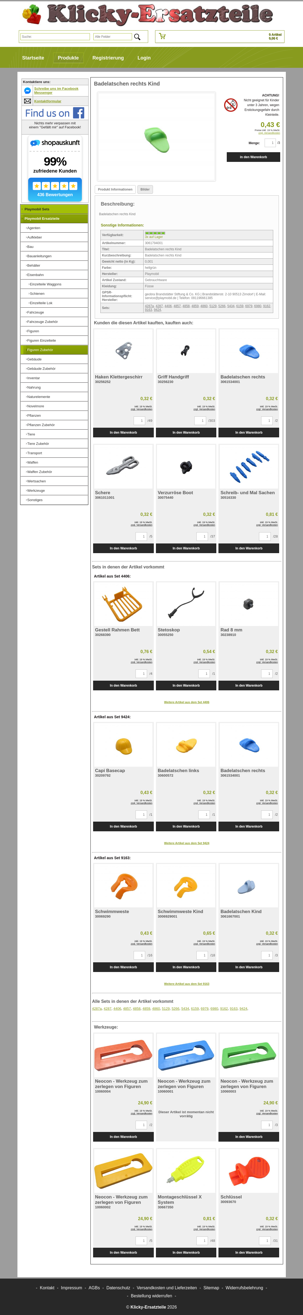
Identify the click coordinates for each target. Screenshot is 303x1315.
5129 (213, 306)
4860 (204, 306)
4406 (168, 306)
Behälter (33, 265)
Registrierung (108, 58)
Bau (30, 247)
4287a (149, 306)
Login (144, 58)
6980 (257, 306)
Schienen (37, 294)
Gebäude (34, 359)
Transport (34, 453)
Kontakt (47, 1288)
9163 (148, 310)
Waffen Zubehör (39, 472)
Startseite (33, 58)
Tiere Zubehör (38, 444)
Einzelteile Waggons (45, 284)
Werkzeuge (36, 491)
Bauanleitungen (39, 256)
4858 (186, 306)
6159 (239, 306)
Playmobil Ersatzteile (42, 219)
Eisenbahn (35, 275)
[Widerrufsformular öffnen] (151, 1296)
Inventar (33, 378)
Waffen (32, 462)
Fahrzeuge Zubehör (42, 322)
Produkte (68, 58)
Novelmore (35, 406)
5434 (231, 306)
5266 (222, 306)
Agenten (33, 228)
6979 (249, 306)
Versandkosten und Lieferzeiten (167, 1288)
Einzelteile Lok (41, 303)
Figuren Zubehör (40, 350)
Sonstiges (35, 500)
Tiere (31, 434)
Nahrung (34, 387)
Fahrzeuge (35, 312)
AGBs (94, 1288)
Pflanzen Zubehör (41, 425)
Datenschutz (118, 1288)
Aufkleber (34, 237)
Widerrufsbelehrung (244, 1288)
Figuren (33, 331)
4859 (195, 306)
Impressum (71, 1288)
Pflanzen (34, 416)
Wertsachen (36, 481)
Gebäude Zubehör (41, 369)
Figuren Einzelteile (41, 340)
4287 (159, 306)
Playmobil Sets (37, 209)
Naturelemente (38, 397)
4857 (177, 306)
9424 (157, 310)
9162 (266, 306)
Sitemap (211, 1288)
